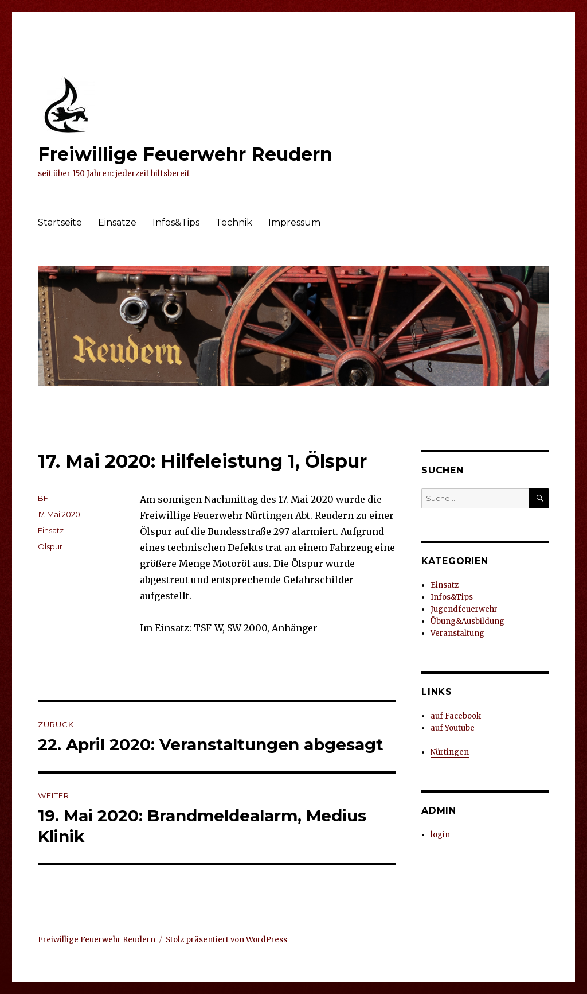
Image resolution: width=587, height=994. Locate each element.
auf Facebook (456, 716)
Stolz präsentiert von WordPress (226, 940)
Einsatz (51, 530)
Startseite (60, 222)
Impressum (294, 222)
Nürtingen (450, 752)
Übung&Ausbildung (467, 621)
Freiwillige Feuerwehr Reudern (185, 154)
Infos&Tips (175, 222)
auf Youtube (453, 728)
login (440, 835)
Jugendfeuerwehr (464, 609)
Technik (234, 222)
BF (43, 498)
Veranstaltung (457, 633)
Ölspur (50, 546)
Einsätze (117, 222)
